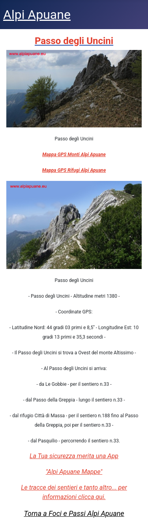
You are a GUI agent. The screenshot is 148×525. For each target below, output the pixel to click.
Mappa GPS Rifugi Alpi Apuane (74, 170)
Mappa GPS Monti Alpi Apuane (74, 154)
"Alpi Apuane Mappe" (74, 471)
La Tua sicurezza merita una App (74, 456)
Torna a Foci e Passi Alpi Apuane (74, 513)
